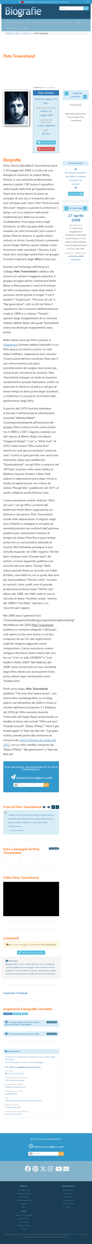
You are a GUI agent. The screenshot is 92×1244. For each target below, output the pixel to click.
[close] (88, 2)
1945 (50, 115)
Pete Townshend (17, 830)
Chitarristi (25, 33)
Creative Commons (73, 1234)
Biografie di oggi (24, 1190)
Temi (28, 22)
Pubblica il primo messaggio (31, 953)
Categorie (37, 22)
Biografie (10, 33)
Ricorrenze (68, 22)
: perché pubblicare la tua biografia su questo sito (44, 2)
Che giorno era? (68, 1200)
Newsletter (57, 22)
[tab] (31, 1023)
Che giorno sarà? (13, 28)
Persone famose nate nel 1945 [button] (22, 1034)
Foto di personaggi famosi (23, 1200)
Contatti (25, 28)
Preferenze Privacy (23, 1225)
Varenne (76, 104)
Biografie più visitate (24, 1193)
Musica (17, 33)
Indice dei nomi (24, 1197)
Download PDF (46, 149)
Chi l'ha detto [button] (76, 194)
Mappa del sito (68, 1190)
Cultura (68, 1207)
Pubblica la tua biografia (23, 1215)
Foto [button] (20, 22)
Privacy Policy (24, 1219)
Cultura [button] (79, 22)
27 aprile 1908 (76, 217)
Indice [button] (47, 22)
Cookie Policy (24, 1222)
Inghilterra (50, 125)
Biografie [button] (11, 22)
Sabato (44, 111)
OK (86, 8)
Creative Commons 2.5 (15, 1073)
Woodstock (10, 344)
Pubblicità (66, 1237)
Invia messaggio (46, 142)
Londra (40, 125)
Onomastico (68, 1197)
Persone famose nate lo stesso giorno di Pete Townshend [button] (22, 1023)
